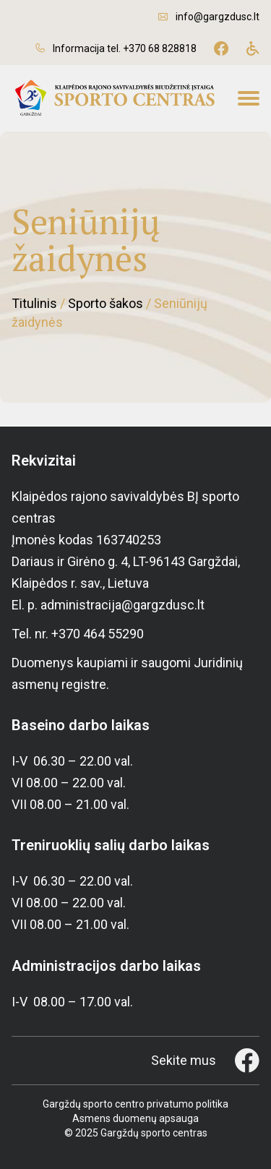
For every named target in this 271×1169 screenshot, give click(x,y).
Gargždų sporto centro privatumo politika (135, 1104)
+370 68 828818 (160, 48)
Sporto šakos (105, 303)
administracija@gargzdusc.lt (122, 604)
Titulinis (34, 303)
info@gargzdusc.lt (217, 16)
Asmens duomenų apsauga (135, 1118)
